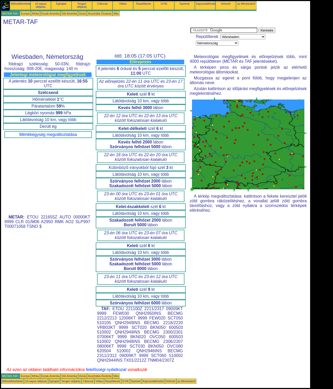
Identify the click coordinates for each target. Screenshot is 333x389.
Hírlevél (225, 3)
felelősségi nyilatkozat (106, 369)
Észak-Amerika (50, 13)
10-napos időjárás (40, 5)
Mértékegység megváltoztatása (48, 134)
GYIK (164, 3)
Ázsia (82, 13)
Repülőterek (143, 3)
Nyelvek (185, 3)
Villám (123, 3)
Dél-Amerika (69, 13)
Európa (25, 13)
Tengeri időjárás (82, 5)
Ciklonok (102, 3)
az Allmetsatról (246, 3)
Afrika (35, 13)
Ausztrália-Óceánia (99, 13)
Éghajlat (61, 3)
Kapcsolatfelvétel (206, 3)
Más (116, 13)
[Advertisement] (95, 39)
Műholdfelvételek (21, 3)
